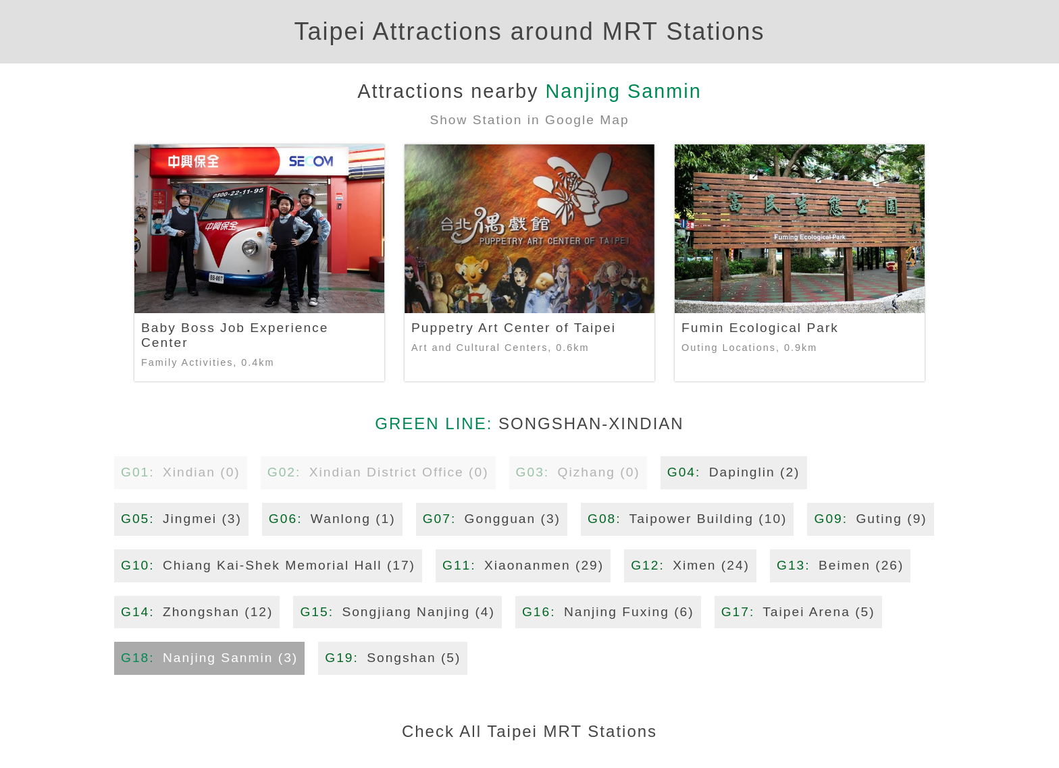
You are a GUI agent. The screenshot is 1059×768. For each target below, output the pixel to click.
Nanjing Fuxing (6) (608, 612)
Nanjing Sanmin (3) (209, 658)
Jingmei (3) (181, 519)
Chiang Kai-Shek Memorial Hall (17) (268, 565)
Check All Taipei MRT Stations (529, 731)
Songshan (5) (393, 658)
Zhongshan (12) (197, 612)
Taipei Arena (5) (798, 612)
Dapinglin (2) (733, 472)
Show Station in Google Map (529, 120)
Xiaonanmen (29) (523, 565)
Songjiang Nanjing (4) (397, 612)
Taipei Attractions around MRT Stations (529, 31)
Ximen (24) (690, 565)
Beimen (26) (840, 565)
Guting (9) (870, 519)
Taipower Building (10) (687, 519)
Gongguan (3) (492, 519)
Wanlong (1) (332, 519)
